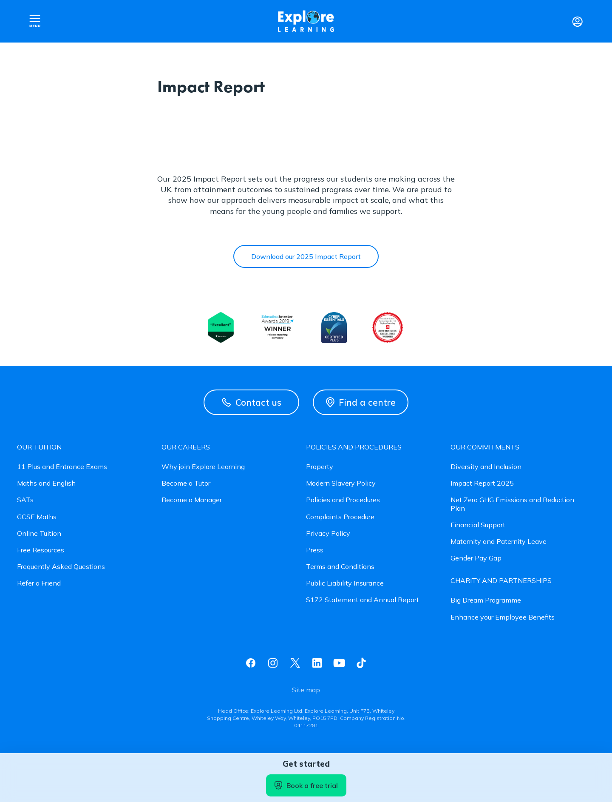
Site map (306, 690)
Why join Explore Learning (203, 467)
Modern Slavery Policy (341, 483)
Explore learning (306, 21)
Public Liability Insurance (345, 583)
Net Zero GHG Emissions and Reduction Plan (512, 504)
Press (314, 550)
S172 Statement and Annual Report (362, 600)
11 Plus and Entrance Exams (62, 467)
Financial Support (477, 525)
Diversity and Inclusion (485, 467)
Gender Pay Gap (476, 558)
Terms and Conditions (340, 567)
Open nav (35, 21)
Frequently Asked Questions (61, 567)
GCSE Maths (37, 517)
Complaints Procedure (340, 517)
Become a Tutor (186, 483)
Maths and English (46, 483)
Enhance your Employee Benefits (502, 617)
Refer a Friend (39, 583)
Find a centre (361, 402)
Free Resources (40, 550)
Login (577, 21)
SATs (25, 500)
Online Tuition (39, 533)
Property (319, 467)
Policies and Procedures (343, 500)
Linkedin (317, 663)
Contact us (251, 402)
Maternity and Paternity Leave (498, 542)
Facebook (251, 663)
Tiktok (361, 663)
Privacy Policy (328, 533)
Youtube (339, 663)
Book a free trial (306, 785)
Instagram (273, 663)
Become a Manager (192, 500)
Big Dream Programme (485, 600)
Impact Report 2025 (482, 483)
